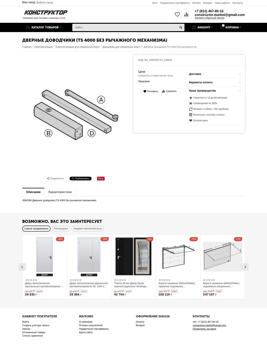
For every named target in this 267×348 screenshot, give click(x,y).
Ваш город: (37, 2)
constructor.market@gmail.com (220, 15)
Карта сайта (86, 332)
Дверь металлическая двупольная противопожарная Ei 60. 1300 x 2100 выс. (89, 285)
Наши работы (222, 2)
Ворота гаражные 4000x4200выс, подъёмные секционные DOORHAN (221, 285)
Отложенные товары (33, 332)
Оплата (196, 2)
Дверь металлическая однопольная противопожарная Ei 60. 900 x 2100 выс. (44, 285)
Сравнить (169, 91)
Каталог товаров (45, 27)
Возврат (207, 2)
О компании (85, 321)
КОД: (141, 60)
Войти (25, 321)
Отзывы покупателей (91, 325)
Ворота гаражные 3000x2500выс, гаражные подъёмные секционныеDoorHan (177, 285)
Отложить (150, 91)
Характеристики (60, 192)
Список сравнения (32, 335)
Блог (155, 2)
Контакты (238, 2)
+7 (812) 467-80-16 (209, 11)
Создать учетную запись (36, 325)
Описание (33, 192)
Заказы (26, 328)
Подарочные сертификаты (175, 2)
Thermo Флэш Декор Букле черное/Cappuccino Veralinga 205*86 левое (130, 285)
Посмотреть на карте (204, 328)
